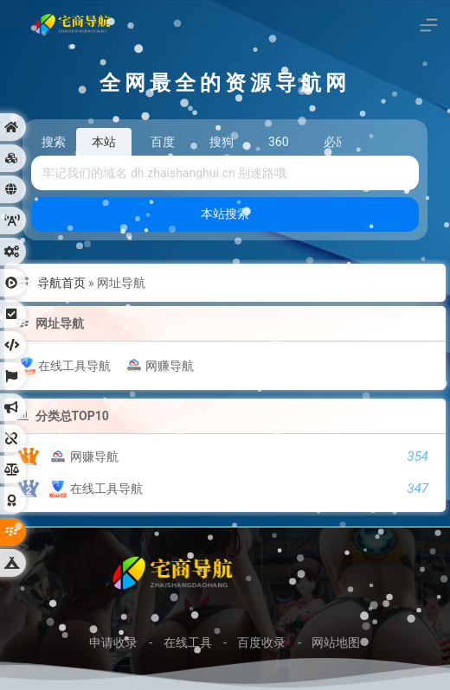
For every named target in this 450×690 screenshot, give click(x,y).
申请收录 (113, 642)
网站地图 (336, 642)
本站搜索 (225, 213)
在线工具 (188, 642)
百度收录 (261, 642)
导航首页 (61, 283)
